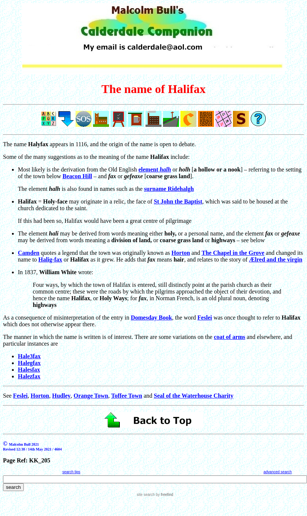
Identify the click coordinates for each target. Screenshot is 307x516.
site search (146, 495)
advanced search (277, 472)
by (164, 495)
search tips (71, 472)
